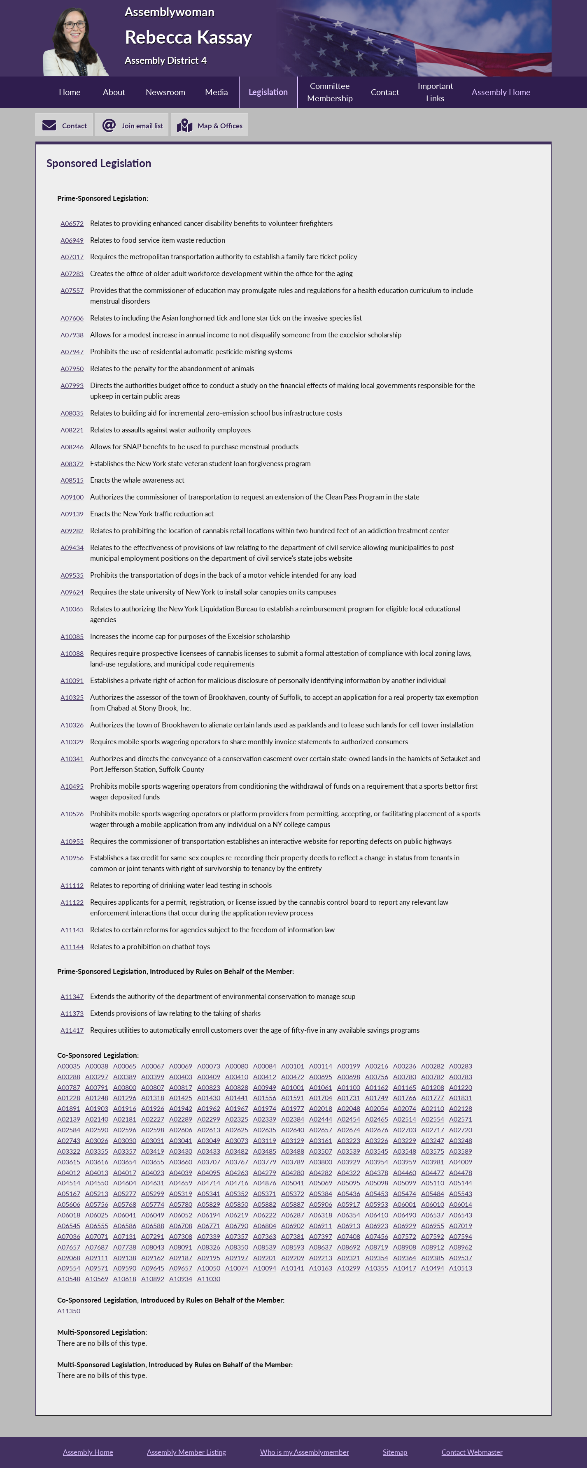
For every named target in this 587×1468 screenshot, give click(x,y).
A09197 (370, 1269)
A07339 (280, 1248)
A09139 (73, 515)
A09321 (70, 1279)
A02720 (250, 1141)
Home (59, 92)
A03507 (160, 1163)
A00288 (100, 1077)
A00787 (130, 1088)
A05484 (400, 1205)
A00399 (190, 1077)
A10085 (73, 637)
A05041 (220, 1194)
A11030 (400, 1290)
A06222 (280, 1226)
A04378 (280, 1184)
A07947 (73, 352)
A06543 (70, 1237)
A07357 (310, 1248)
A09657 (340, 1279)
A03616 (370, 1163)
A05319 (130, 1205)
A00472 (340, 1077)
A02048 (70, 1120)
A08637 (430, 1258)
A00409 (250, 1077)
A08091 (280, 1258)
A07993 (73, 386)
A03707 (70, 1173)
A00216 (400, 1067)
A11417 (73, 1031)
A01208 (100, 1098)
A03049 (430, 1141)
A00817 (250, 1088)
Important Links (443, 92)
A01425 (280, 1098)
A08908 (100, 1269)
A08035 (73, 414)
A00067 (160, 1067)
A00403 (220, 1077)
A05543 (430, 1205)
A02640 (70, 1141)
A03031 (370, 1141)
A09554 (220, 1279)
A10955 (73, 842)
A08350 (340, 1258)
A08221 (73, 431)
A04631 (70, 1194)
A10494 (190, 1290)
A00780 (460, 1077)
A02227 (310, 1120)
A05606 (460, 1205)
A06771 (250, 1237)
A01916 (250, 1109)
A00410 (280, 1077)
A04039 (70, 1184)
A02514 (160, 1131)
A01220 (130, 1098)
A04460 (310, 1184)
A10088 (73, 654)
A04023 (460, 1173)
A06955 (70, 1248)
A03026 (310, 1141)
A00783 (100, 1088)
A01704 (430, 1098)
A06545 (100, 1237)
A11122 (73, 903)
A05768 (100, 1216)
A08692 (460, 1258)
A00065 (130, 1067)
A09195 (340, 1269)
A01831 (160, 1109)
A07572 (70, 1258)
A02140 (250, 1120)
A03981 (310, 1173)
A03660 (460, 1163)
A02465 (130, 1131)
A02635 (460, 1131)
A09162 (280, 1269)
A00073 (220, 1067)
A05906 (310, 1216)
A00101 (310, 1067)
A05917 (340, 1216)
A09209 (430, 1269)
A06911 (370, 1237)
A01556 (370, 1098)
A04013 (400, 1173)
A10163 (70, 1290)
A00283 (70, 1077)
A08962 (160, 1269)
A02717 (220, 1141)
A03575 (280, 1163)
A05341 (160, 1205)
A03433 (460, 1152)
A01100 (430, 1088)
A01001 (370, 1088)
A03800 (190, 1173)
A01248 (190, 1098)
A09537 (190, 1279)
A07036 (130, 1248)
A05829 (190, 1216)
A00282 (460, 1067)
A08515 (73, 481)
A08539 (370, 1258)
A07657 (160, 1258)
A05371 (220, 1205)
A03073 (460, 1141)
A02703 (190, 1141)
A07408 (430, 1248)
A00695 (370, 1077)
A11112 (73, 886)
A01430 (310, 1098)
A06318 (340, 1226)
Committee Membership (332, 92)
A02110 (160, 1120)
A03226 (190, 1152)
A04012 (370, 1173)
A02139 (220, 1120)
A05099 (340, 1194)
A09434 (73, 548)
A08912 (130, 1269)
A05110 (370, 1194)
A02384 (460, 1120)
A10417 (160, 1290)
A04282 (220, 1184)
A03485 (100, 1163)
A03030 (340, 1141)
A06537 (460, 1226)
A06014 (460, 1216)
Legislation (267, 92)
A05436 (310, 1205)
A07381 (370, 1248)
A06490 (430, 1226)
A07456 (460, 1248)
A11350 (70, 1322)
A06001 (400, 1216)
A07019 (100, 1248)
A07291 (220, 1248)
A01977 (430, 1109)
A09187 (310, 1269)
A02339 (430, 1120)
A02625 (430, 1131)
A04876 (190, 1194)
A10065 (73, 610)
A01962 (340, 1109)
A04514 (400, 1184)
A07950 (73, 369)
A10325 (73, 698)
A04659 (100, 1194)
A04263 (130, 1184)
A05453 (340, 1205)
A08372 (73, 464)
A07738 (220, 1258)
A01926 (280, 1109)
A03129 (100, 1152)
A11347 (73, 997)
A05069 (250, 1194)
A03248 (280, 1152)
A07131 (190, 1248)
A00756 (430, 1077)
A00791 (160, 1088)
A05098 (310, 1194)
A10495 (73, 787)
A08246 (73, 448)
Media (213, 92)
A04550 (430, 1184)
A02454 (100, 1131)
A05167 (430, 1194)
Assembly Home (511, 92)
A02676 (160, 1141)
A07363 (340, 1248)
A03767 (100, 1173)
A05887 (280, 1216)
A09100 (73, 498)
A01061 (400, 1088)
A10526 (73, 815)
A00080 (250, 1067)
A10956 (73, 859)
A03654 (400, 1163)
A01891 (190, 1109)
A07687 (190, 1258)
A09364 (130, 1279)
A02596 (310, 1131)
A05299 (100, 1205)
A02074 (130, 1120)
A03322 (310, 1152)
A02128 (190, 1120)
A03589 (310, 1163)
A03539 (190, 1163)
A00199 (370, 1067)
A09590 (280, 1279)
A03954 (250, 1173)
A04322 (250, 1184)
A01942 (310, 1109)
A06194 (220, 1226)
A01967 (370, 1109)
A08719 (70, 1269)
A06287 (310, 1226)
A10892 (340, 1290)
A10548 (250, 1290)
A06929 (460, 1237)
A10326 (73, 726)
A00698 (400, 1077)
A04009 (340, 1173)
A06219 (250, 1226)
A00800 (190, 1088)
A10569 (280, 1290)
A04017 (430, 1173)
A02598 (340, 1131)
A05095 (280, 1194)
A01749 (70, 1109)
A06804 (310, 1237)
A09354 (100, 1279)
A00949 (340, 1088)
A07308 (250, 1248)
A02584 (250, 1131)
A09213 (460, 1269)
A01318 (250, 1098)
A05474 (370, 1205)
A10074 (400, 1279)
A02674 (130, 1141)
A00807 (220, 1088)
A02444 (70, 1131)
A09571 (250, 1279)
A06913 (400, 1237)
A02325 (400, 1120)
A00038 (100, 1067)
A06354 (370, 1226)
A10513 (220, 1290)
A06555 (130, 1237)
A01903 (220, 1109)
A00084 (280, 1067)
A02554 (190, 1131)
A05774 (130, 1216)
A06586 (160, 1237)
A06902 (340, 1237)
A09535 (73, 576)
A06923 (430, 1237)
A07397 (400, 1248)
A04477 (340, 1184)
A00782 (70, 1088)
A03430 (430, 1152)
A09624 (73, 593)
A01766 (100, 1109)
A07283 (73, 274)
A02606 (370, 1131)
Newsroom (159, 92)
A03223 (160, 1152)
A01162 (460, 1088)
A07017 (73, 257)
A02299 (370, 1120)
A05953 (370, 1216)
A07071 (160, 1248)
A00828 (310, 1088)
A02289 (340, 1120)
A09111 (220, 1269)
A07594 (130, 1258)
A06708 (220, 1237)
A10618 (310, 1290)
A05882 (250, 1216)
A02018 (460, 1109)
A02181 (280, 1120)
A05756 (70, 1216)
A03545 (220, 1163)
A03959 (280, 1173)
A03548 (250, 1163)
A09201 (400, 1269)
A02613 (400, 1131)
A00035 (70, 1067)
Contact (390, 92)
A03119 (70, 1152)
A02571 (220, 1131)
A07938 (73, 336)
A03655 (430, 1163)
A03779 (130, 1173)
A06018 (70, 1226)
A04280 (190, 1184)
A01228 (160, 1098)
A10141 (460, 1279)
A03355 (340, 1152)
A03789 (160, 1173)
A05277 (70, 1205)
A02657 (100, 1141)
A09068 (190, 1269)
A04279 (160, 1184)
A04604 (460, 1184)
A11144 (73, 947)
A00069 (190, 1067)
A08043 (250, 1258)
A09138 (250, 1269)
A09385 (160, 1279)
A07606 (73, 319)
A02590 (280, 1131)
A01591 (400, 1098)
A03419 (400, 1152)
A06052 (190, 1226)
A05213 (460, 1194)
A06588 (190, 1237)
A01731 (460, 1098)
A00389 (160, 1077)
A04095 (100, 1184)
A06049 (160, 1226)
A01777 (130, 1109)
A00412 (310, 1077)
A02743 (280, 1141)
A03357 (370, 1152)
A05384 (280, 1205)
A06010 (430, 1216)
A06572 (73, 224)
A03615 (340, 1163)
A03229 (220, 1152)
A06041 (130, 1226)
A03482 (70, 1163)
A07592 (100, 1258)
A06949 (73, 241)
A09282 (73, 531)
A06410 (400, 1226)
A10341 (73, 759)
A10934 (370, 1290)
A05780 (160, 1216)
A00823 (280, 1088)
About (106, 92)
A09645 (310, 1279)
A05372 (250, 1205)
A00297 (130, 1077)
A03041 (400, 1141)
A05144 (400, 1194)
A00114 (340, 1067)
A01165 (70, 1098)
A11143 (73, 931)
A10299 (100, 1290)
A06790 (280, 1237)
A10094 (430, 1279)
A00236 (430, 1067)
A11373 (73, 1014)
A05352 (190, 1205)
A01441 (340, 1098)
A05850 (220, 1216)
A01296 (220, 1098)
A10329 (73, 743)
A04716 (160, 1194)
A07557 (73, 291)
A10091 (73, 681)
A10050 (370, 1279)
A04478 (370, 1184)
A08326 (310, 1258)
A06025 (100, 1226)
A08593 (400, 1258)
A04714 (130, 1194)
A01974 (400, 1109)
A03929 (220, 1173)
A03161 (130, 1152)
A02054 (100, 1120)
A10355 (130, 1290)
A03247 (250, 1152)
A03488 (130, 1163)
